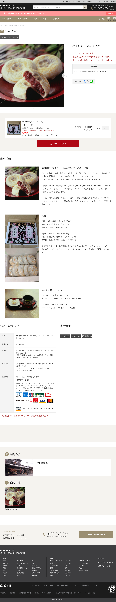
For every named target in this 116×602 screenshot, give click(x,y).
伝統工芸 (67, 575)
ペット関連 (68, 560)
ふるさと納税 (76, 1)
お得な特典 (105, 1)
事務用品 (67, 570)
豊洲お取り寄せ (36, 568)
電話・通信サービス (88, 1)
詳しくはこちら (56, 135)
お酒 (18, 565)
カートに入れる (60, 143)
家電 (51, 568)
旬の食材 (34, 565)
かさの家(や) (11, 31)
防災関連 (81, 565)
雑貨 (51, 575)
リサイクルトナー (84, 560)
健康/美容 (34, 575)
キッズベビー (69, 573)
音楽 (66, 565)
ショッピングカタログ (105, 562)
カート (114, 20)
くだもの (5, 563)
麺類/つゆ (20, 560)
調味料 (19, 570)
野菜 (4, 570)
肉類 (4, 568)
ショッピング (66, 1)
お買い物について (104, 566)
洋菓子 (5, 573)
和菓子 (5, 25)
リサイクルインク (84, 563)
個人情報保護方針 (25, 593)
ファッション (69, 563)
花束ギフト (53, 563)
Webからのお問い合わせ (96, 535)
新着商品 (56, 19)
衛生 (80, 568)
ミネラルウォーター (23, 563)
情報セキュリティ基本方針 (43, 593)
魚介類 (5, 565)
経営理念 (12, 593)
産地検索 (34, 570)
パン (18, 575)
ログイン (109, 20)
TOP (1, 25)
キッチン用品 (54, 570)
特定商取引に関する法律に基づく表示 (68, 593)
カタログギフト (36, 573)
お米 (4, 560)
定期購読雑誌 (54, 565)
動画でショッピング (56, 560)
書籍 (66, 568)
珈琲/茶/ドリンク (22, 568)
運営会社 (3, 593)
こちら (44, 335)
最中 (10, 25)
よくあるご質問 (90, 593)
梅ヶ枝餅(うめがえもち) (9, 37)
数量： (99, 128)
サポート (113, 1)
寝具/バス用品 (54, 573)
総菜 (33, 563)
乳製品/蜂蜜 (20, 573)
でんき (98, 1)
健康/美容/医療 (83, 570)
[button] (29, 108)
